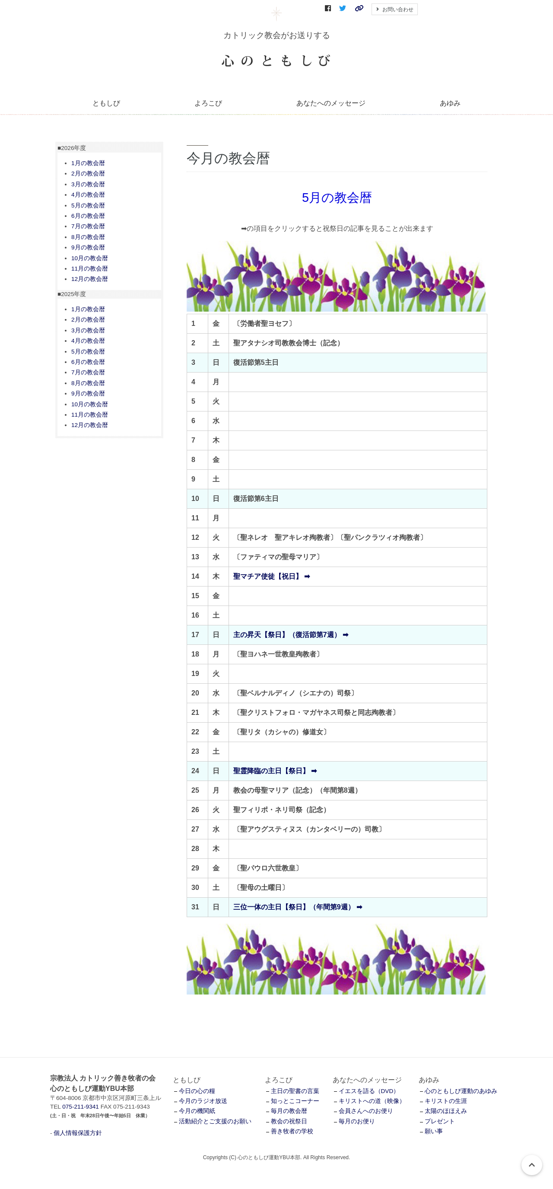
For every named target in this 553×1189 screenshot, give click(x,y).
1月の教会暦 (88, 163)
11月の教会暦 (89, 268)
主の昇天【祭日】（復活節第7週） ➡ (290, 634)
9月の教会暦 (88, 247)
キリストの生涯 (446, 1101)
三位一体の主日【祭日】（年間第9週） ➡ (297, 907)
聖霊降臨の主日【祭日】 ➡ (275, 771)
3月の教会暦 (88, 184)
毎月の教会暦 (289, 1111)
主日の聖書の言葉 (295, 1091)
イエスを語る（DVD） (369, 1091)
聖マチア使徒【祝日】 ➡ (271, 576)
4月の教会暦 (88, 194)
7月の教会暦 (88, 226)
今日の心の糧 (197, 1091)
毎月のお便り (357, 1121)
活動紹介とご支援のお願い (215, 1121)
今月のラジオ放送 (203, 1101)
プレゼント (440, 1121)
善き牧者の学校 (292, 1131)
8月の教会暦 (88, 237)
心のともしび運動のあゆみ (461, 1091)
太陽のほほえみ (446, 1111)
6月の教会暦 (88, 216)
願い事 (434, 1131)
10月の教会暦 (89, 258)
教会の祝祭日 (289, 1121)
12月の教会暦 (89, 279)
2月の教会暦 (88, 173)
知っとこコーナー (295, 1101)
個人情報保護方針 (78, 1133)
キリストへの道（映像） (372, 1101)
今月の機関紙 (197, 1111)
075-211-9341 (80, 1106)
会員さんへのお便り (366, 1111)
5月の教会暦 (88, 205)
